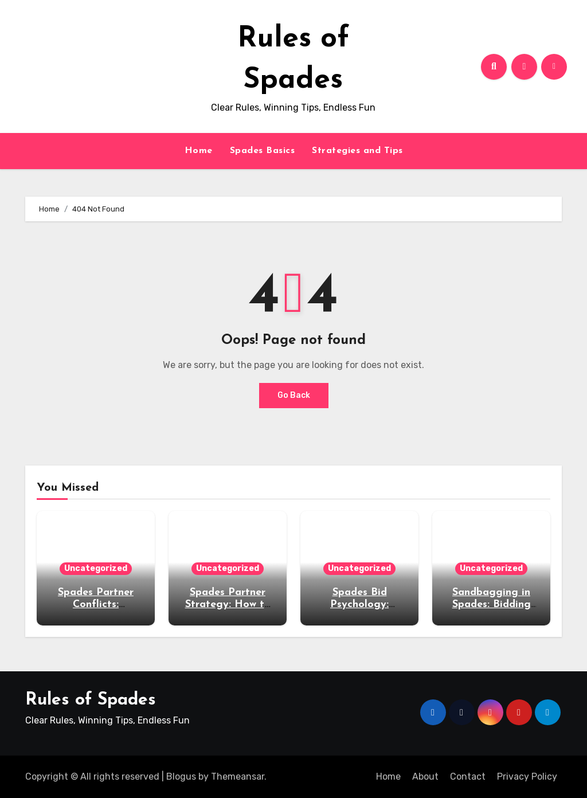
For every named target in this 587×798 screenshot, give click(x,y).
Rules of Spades (90, 700)
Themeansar (237, 776)
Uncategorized (95, 568)
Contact (468, 776)
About (425, 776)
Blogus (181, 776)
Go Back (293, 395)
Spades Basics (262, 150)
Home (199, 150)
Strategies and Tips (357, 150)
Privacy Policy (527, 776)
